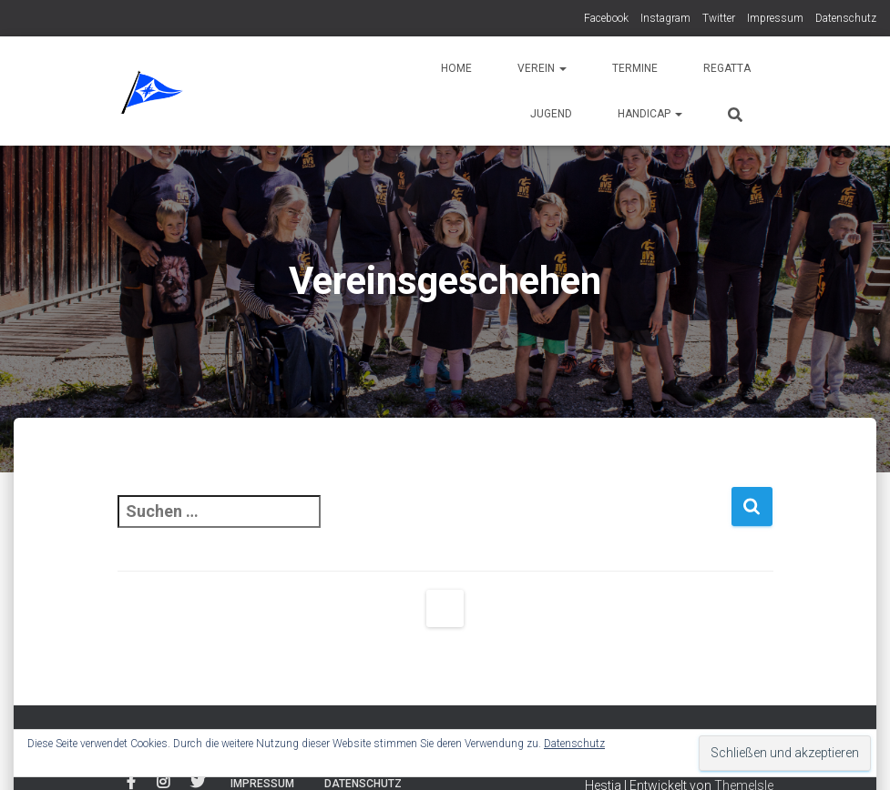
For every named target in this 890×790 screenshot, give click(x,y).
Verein (542, 68)
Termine (635, 68)
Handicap (650, 113)
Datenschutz (845, 18)
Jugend (551, 113)
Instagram (665, 18)
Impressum (775, 18)
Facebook (606, 18)
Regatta (727, 68)
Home (456, 68)
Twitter (718, 18)
